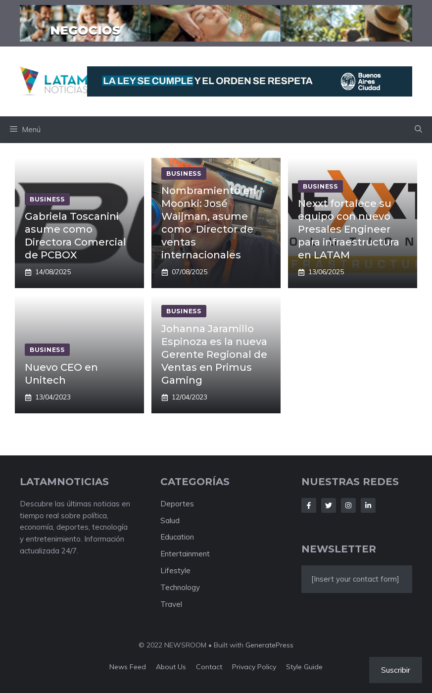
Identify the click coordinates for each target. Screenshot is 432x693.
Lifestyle (175, 570)
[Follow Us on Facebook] (308, 505)
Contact (209, 666)
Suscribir (395, 670)
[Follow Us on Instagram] (348, 505)
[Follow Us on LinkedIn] (368, 505)
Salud (170, 520)
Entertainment (185, 553)
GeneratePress (269, 645)
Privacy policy (254, 666)
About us (171, 666)
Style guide (304, 666)
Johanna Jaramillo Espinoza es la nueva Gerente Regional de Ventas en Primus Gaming (214, 354)
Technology (180, 587)
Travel (171, 604)
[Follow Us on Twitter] (328, 505)
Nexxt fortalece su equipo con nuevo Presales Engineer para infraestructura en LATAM (348, 229)
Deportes (177, 503)
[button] (418, 129)
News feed (127, 666)
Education (177, 537)
